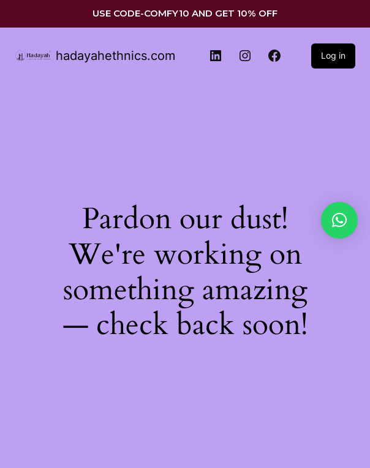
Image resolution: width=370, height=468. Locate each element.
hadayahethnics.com (115, 55)
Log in (333, 55)
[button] (339, 220)
